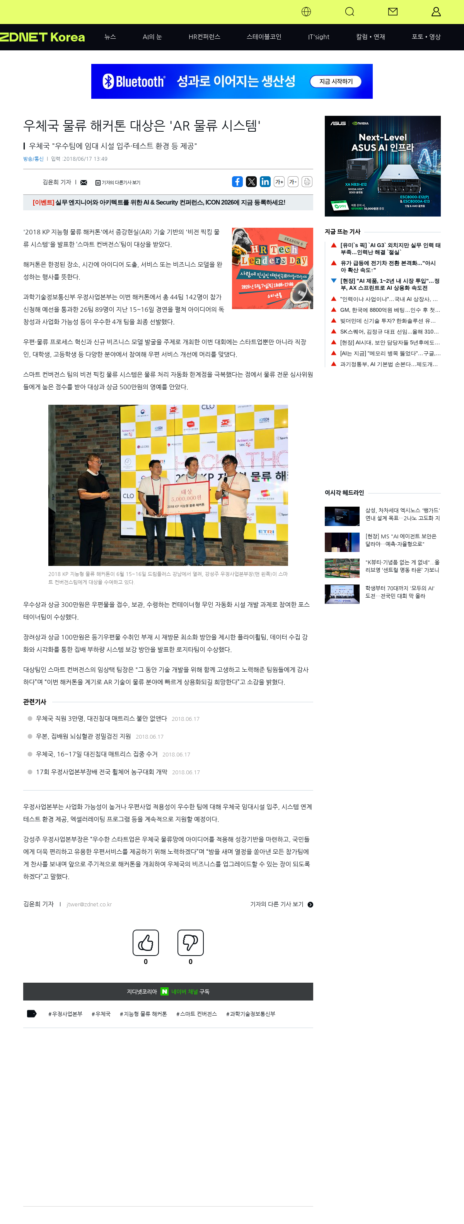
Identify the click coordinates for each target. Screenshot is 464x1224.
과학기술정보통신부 (252, 1014)
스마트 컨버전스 (198, 1014)
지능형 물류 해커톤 (145, 1014)
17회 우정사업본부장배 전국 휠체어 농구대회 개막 (101, 772)
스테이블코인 (264, 37)
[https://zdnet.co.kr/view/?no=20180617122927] (237, 181)
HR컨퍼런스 (204, 37)
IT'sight (318, 37)
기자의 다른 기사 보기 (281, 904)
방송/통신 (33, 159)
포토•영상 (426, 37)
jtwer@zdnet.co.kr (89, 904)
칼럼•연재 (370, 37)
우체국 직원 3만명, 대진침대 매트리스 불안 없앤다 (101, 718)
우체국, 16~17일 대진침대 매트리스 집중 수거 (97, 754)
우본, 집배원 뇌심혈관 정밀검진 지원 (83, 736)
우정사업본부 (67, 1014)
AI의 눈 (152, 37)
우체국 (103, 1014)
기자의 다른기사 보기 (118, 183)
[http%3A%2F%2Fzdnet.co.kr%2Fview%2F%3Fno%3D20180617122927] (265, 181)
